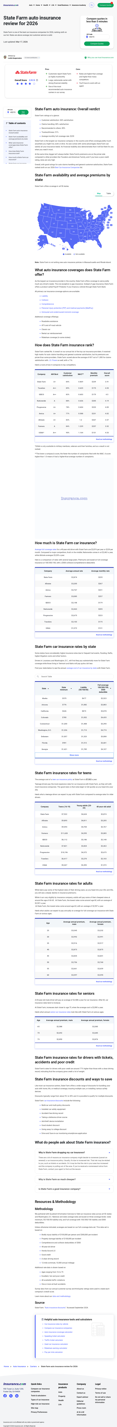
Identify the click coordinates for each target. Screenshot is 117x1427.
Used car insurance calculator (56, 1352)
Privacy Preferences (39, 1420)
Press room (81, 1415)
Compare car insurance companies (58, 1335)
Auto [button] (30, 5)
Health (61, 1408)
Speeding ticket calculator (54, 1344)
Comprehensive (48, 311)
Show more (74, 763)
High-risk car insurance (40, 1411)
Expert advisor (82, 1404)
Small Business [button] (63, 5)
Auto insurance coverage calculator (58, 1340)
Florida (59, 261)
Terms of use (100, 1400)
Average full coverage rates (45, 557)
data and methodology (61, 1304)
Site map (34, 1415)
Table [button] (108, 193)
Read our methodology (104, 447)
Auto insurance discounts (55, 1315)
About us (80, 1396)
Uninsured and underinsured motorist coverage (60, 319)
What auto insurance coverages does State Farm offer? (18, 145)
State (44, 696)
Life (60, 1412)
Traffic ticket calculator (53, 1348)
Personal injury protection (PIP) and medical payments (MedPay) (67, 315)
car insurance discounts (53, 1108)
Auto (60, 1400)
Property (61, 1404)
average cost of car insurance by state (82, 675)
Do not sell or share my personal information (103, 1407)
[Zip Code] (97, 36)
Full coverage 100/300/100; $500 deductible (103, 696)
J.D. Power (53, 368)
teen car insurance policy (62, 787)
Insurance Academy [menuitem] (79, 5)
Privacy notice (100, 1396)
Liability (45, 303)
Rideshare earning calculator (55, 1356)
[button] (91, 4)
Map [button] (99, 193)
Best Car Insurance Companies (67, 167)
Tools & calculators (38, 1403)
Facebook (5, 1403)
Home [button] (38, 5)
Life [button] (52, 5)
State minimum (64, 696)
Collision (45, 307)
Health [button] (45, 5)
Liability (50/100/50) (83, 696)
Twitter (11, 1403)
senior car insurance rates (60, 1019)
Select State (61, 258)
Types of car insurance (40, 1407)
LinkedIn (16, 1403)
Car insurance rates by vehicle (56, 1331)
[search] (74, 684)
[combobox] (74, 260)
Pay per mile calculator (53, 1360)
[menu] (30, 5)
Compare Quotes (105, 5)
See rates (23, 113)
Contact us (81, 1400)
